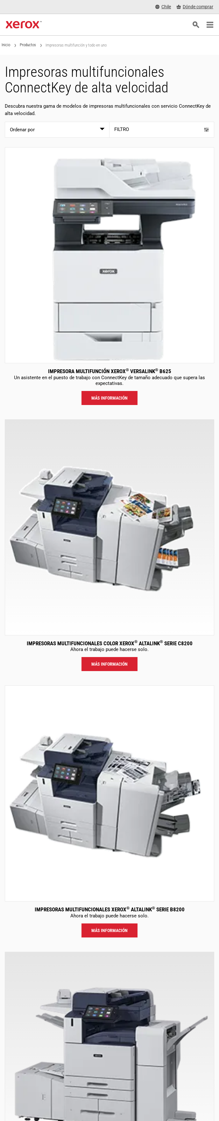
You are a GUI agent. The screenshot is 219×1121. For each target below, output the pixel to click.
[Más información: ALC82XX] (109, 527)
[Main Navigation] (210, 25)
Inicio (6, 44)
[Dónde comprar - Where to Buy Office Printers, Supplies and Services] (195, 7)
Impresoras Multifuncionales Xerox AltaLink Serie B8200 (110, 909)
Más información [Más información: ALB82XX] (109, 930)
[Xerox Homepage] (24, 25)
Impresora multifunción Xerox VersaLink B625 (109, 371)
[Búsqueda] (196, 25)
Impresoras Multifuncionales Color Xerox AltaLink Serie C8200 (110, 643)
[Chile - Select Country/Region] (163, 7)
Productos (28, 44)
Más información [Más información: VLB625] (109, 398)
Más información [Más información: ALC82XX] (109, 664)
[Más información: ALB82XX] (109, 793)
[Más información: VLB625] (109, 255)
